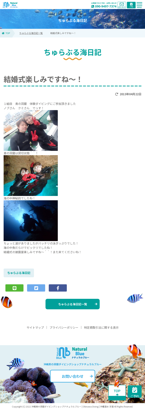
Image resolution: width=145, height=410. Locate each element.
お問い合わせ (77, 376)
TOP (6, 33)
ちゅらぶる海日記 (18, 273)
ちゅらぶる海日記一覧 (31, 33)
